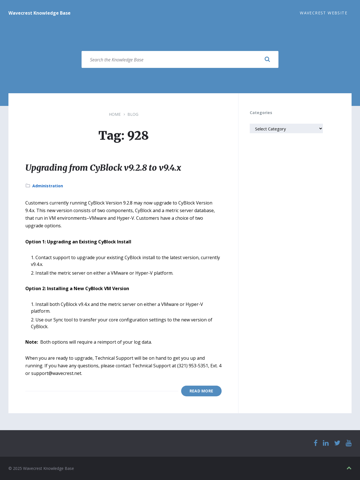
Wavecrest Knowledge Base (39, 13)
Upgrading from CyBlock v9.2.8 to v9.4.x (103, 167)
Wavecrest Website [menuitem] (323, 12)
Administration (47, 185)
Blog (132, 114)
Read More (201, 391)
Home (115, 114)
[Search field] (180, 59)
